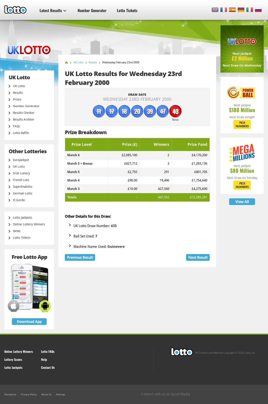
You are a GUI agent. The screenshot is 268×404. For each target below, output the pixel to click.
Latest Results (53, 10)
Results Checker (24, 113)
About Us (46, 394)
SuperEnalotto (22, 186)
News (16, 231)
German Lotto (22, 193)
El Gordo (19, 200)
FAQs (16, 126)
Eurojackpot (21, 160)
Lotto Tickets (127, 10)
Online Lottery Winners (29, 224)
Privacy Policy (29, 394)
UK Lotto (19, 86)
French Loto (21, 180)
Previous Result (80, 257)
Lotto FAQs (47, 351)
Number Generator (92, 10)
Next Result (197, 257)
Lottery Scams (13, 359)
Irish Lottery (21, 173)
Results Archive (23, 119)
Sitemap (60, 394)
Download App (29, 321)
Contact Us (48, 367)
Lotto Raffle (21, 133)
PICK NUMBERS (242, 124)
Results (18, 92)
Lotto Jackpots (22, 217)
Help (44, 359)
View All (242, 201)
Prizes (17, 99)
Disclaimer (10, 394)
